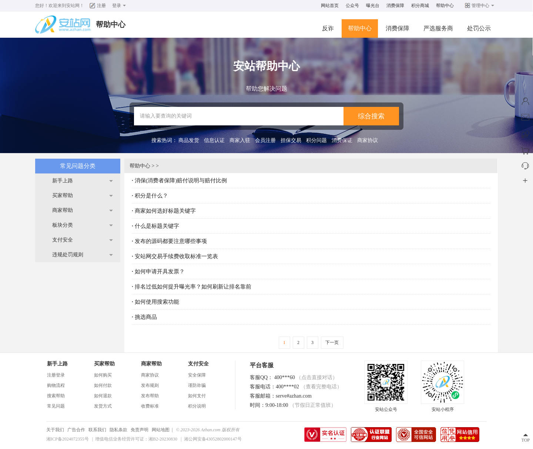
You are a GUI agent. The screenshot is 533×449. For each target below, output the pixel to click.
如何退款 (103, 395)
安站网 (73, 5)
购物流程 (56, 385)
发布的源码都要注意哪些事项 (171, 241)
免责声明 (139, 429)
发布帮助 (150, 395)
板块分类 (62, 225)
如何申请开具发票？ (160, 271)
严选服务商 (438, 28)
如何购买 (103, 375)
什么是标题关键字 (157, 226)
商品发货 (188, 140)
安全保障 (197, 375)
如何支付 (197, 395)
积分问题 (316, 140)
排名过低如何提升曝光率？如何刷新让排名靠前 (193, 287)
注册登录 (56, 375)
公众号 (352, 5)
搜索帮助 (56, 395)
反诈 (328, 28)
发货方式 (103, 406)
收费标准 (150, 406)
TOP (526, 440)
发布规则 (150, 385)
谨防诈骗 (197, 385)
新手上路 (62, 180)
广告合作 (76, 429)
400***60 (306, 377)
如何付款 (103, 385)
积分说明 (197, 406)
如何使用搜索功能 (157, 302)
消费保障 (395, 5)
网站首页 (330, 5)
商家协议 (367, 140)
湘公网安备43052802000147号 (213, 439)
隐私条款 (118, 429)
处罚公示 (479, 28)
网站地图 (161, 429)
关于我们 (55, 429)
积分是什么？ (151, 196)
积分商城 (420, 5)
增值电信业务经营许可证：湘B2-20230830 (136, 439)
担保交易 (291, 140)
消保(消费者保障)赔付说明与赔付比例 (181, 180)
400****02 (309, 386)
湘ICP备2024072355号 (67, 439)
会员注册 (265, 140)
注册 (101, 5)
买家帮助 (62, 195)
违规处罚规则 (67, 254)
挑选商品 (146, 317)
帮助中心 (445, 5)
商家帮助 (62, 210)
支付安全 (62, 240)
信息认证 (214, 140)
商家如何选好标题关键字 (165, 211)
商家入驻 (239, 140)
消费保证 (342, 140)
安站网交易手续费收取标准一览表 (176, 256)
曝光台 (372, 5)
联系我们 (97, 429)
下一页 (332, 342)
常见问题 (56, 406)
